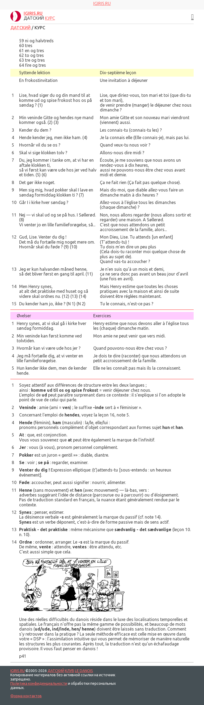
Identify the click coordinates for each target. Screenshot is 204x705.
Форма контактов (26, 696)
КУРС (50, 18)
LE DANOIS (84, 671)
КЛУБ (69, 671)
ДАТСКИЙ (20, 27)
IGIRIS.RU (17, 671)
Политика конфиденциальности (38, 683)
